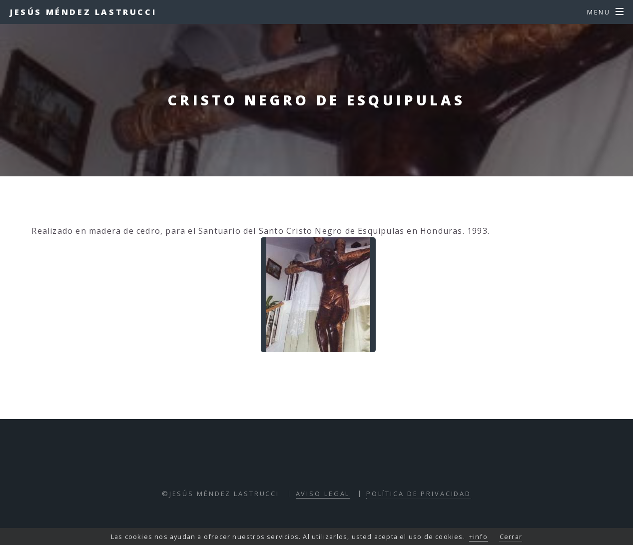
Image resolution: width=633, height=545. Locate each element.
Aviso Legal (323, 493)
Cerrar (511, 536)
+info (478, 536)
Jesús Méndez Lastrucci (83, 11)
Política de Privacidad (418, 493)
